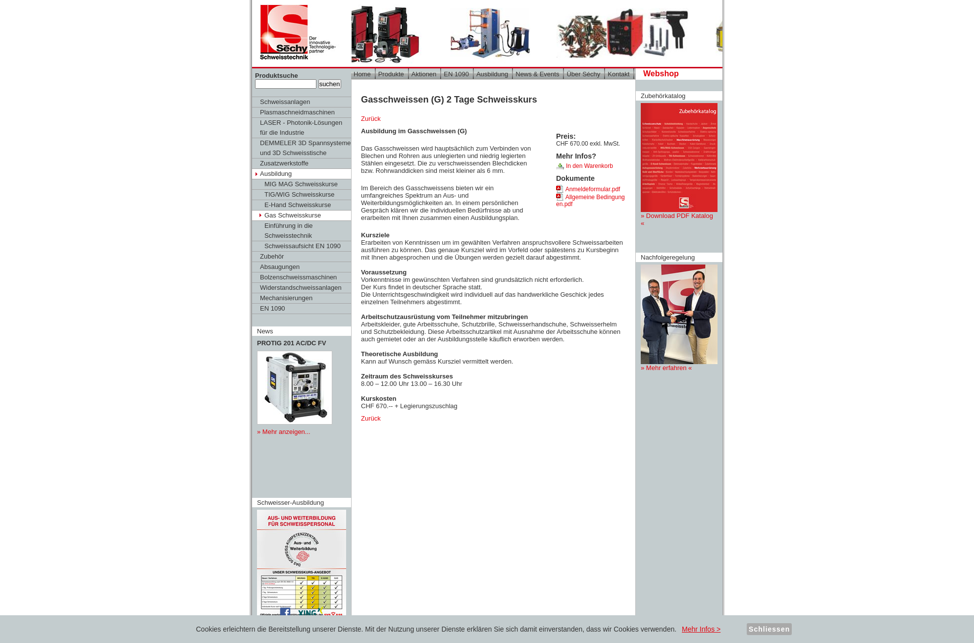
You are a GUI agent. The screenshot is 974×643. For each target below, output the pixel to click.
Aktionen (424, 74)
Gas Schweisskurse (292, 215)
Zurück (371, 118)
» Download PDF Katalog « (679, 165)
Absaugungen (280, 266)
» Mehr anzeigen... (283, 431)
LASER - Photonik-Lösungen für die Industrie (301, 127)
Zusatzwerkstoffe (284, 163)
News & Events (537, 74)
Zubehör (272, 256)
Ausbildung (276, 173)
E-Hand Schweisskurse (297, 205)
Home (362, 74)
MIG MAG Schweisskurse (301, 184)
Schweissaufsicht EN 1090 (302, 246)
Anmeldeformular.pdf (588, 189)
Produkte (391, 74)
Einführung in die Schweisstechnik (288, 230)
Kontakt (618, 74)
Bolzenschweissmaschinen (298, 277)
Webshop (661, 73)
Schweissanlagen (285, 102)
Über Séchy (583, 74)
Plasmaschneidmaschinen (297, 112)
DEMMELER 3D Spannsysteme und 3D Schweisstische (305, 148)
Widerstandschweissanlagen (301, 287)
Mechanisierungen (286, 298)
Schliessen (769, 629)
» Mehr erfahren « (679, 318)
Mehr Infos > (701, 629)
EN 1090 (272, 308)
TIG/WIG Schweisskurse (299, 194)
